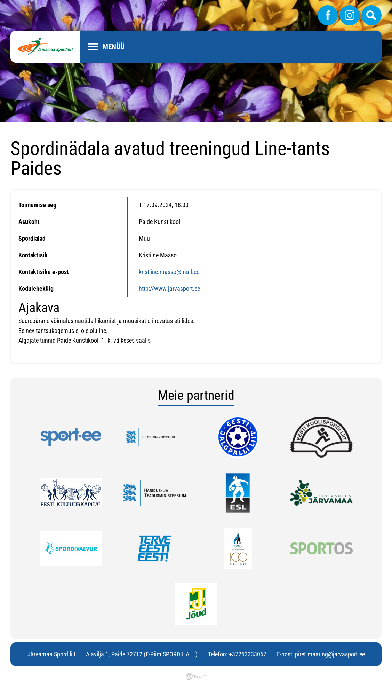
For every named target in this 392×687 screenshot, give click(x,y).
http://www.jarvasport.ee (169, 288)
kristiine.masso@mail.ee (169, 271)
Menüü (114, 46)
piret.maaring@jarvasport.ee (330, 654)
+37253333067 (247, 654)
